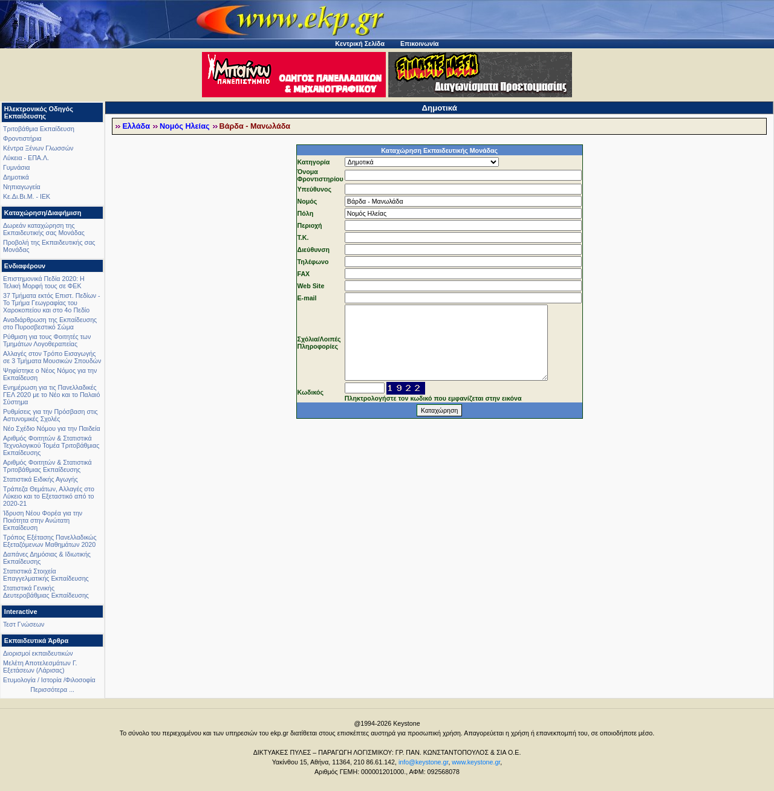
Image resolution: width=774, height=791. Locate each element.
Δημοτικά (16, 177)
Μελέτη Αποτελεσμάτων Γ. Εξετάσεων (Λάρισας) (40, 666)
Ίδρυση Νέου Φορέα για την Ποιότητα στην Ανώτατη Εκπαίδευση (42, 520)
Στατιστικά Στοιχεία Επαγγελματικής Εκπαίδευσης (46, 574)
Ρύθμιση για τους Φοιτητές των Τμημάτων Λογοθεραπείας (47, 340)
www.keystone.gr (476, 762)
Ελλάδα (136, 126)
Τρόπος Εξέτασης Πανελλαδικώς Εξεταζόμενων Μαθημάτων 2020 (50, 541)
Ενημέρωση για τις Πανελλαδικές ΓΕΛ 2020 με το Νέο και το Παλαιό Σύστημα (51, 394)
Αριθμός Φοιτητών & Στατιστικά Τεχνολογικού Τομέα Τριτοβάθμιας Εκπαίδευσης (51, 445)
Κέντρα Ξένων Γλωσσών (38, 148)
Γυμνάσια (16, 167)
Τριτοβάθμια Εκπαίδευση (38, 128)
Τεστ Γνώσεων (23, 624)
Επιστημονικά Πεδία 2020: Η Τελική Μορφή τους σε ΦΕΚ (44, 282)
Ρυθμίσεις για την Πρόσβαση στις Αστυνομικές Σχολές (50, 415)
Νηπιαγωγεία (22, 186)
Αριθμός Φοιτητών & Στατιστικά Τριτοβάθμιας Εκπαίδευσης (47, 466)
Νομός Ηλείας (185, 126)
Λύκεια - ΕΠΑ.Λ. (26, 157)
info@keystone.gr (423, 762)
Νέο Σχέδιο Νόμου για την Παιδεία (51, 428)
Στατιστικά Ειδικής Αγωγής (40, 479)
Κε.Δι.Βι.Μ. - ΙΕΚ (26, 196)
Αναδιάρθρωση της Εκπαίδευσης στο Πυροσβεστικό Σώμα (50, 323)
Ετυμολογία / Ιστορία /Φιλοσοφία (49, 679)
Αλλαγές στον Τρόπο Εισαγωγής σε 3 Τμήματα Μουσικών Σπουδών (52, 357)
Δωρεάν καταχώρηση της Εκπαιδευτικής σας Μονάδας (44, 229)
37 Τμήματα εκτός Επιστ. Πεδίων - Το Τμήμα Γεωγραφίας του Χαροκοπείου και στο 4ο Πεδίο (51, 303)
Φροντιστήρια (22, 138)
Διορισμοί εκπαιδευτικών (38, 653)
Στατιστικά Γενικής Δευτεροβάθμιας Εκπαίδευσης (46, 591)
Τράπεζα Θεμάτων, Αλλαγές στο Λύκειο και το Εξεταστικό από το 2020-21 (48, 496)
